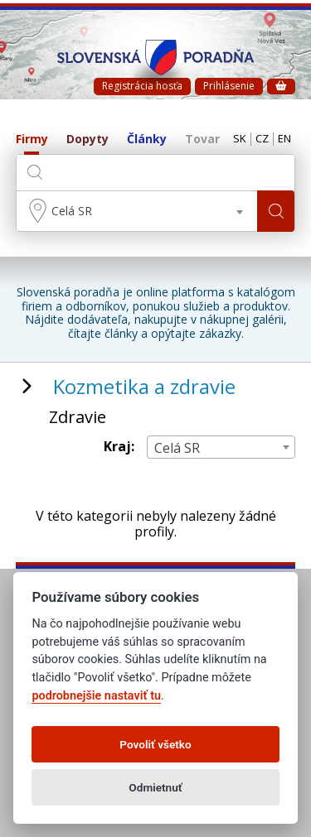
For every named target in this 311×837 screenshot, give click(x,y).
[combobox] (137, 211)
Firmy (32, 139)
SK (239, 139)
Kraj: (119, 447)
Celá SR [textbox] (71, 211)
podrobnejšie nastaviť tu (96, 696)
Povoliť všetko (155, 744)
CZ (262, 139)
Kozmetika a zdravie (144, 386)
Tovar (202, 139)
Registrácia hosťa (142, 86)
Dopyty (87, 139)
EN (284, 139)
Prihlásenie (229, 86)
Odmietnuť (155, 787)
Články (147, 139)
